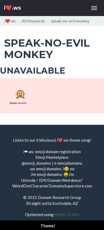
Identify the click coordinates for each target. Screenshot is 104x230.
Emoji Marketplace (52, 157)
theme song (79, 140)
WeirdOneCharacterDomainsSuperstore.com (52, 185)
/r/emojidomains (68, 163)
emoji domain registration (58, 151)
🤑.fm (68, 174)
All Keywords (33, 20)
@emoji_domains (36, 163)
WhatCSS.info (66, 214)
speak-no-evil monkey (70, 20)
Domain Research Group (59, 197)
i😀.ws (69, 168)
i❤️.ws (12, 8)
